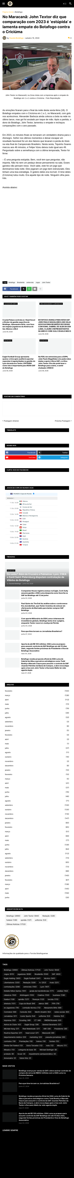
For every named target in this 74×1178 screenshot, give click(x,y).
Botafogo (18, 12)
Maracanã (48, 1033)
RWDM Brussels (52, 1020)
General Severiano (51, 1024)
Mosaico (9, 1049)
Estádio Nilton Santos (15, 991)
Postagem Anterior (11, 421)
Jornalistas (10, 1016)
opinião (26, 920)
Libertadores (12, 982)
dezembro (37, 765)
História (59, 1016)
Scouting (25, 1020)
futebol (11, 920)
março (37, 695)
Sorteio (54, 1041)
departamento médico (15, 1037)
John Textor (46, 282)
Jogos (38, 282)
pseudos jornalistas (55, 1037)
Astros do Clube (12, 1024)
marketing (36, 1037)
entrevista (30, 282)
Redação (48, 916)
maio (37, 704)
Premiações (26, 1041)
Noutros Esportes (13, 1033)
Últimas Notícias (16, 924)
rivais (54, 982)
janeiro (37, 730)
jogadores (24, 974)
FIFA (55, 1003)
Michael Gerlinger (48, 1049)
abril (37, 699)
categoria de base (27, 1049)
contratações (12, 987)
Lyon (44, 987)
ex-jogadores (11, 1008)
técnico (49, 978)
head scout (32, 1033)
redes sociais (61, 1012)
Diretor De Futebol (13, 1045)
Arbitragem (27, 995)
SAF (56, 974)
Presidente (60, 1028)
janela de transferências (42, 991)
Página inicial (7, 12)
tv (42, 982)
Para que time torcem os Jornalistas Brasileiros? (41, 631)
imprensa (10, 1020)
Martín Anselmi (43, 1012)
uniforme (40, 920)
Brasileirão (20, 282)
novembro (37, 726)
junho (37, 708)
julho (37, 713)
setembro (37, 721)
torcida (53, 999)
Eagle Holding (12, 978)
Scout (21, 1054)
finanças (38, 999)
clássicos (10, 995)
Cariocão (25, 1012)
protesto (9, 1054)
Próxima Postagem (62, 421)
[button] (3, 4)
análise (62, 991)
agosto (37, 717)
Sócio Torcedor (34, 1045)
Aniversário (10, 1058)
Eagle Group (32, 1024)
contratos (10, 1041)
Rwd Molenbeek (31, 1028)
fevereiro (37, 691)
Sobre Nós (25, 1058)
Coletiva (43, 995)
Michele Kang (11, 1028)
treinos (41, 1041)
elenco (43, 1003)
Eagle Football (32, 978)
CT (37, 1020)
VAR (47, 1028)
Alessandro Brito (52, 1008)
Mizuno (62, 1045)
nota (50, 1045)
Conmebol (10, 1012)
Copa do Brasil (27, 1003)
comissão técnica (31, 1008)
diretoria (10, 1003)
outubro (37, 757)
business (59, 995)
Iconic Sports (27, 1016)
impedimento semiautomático (42, 1054)
